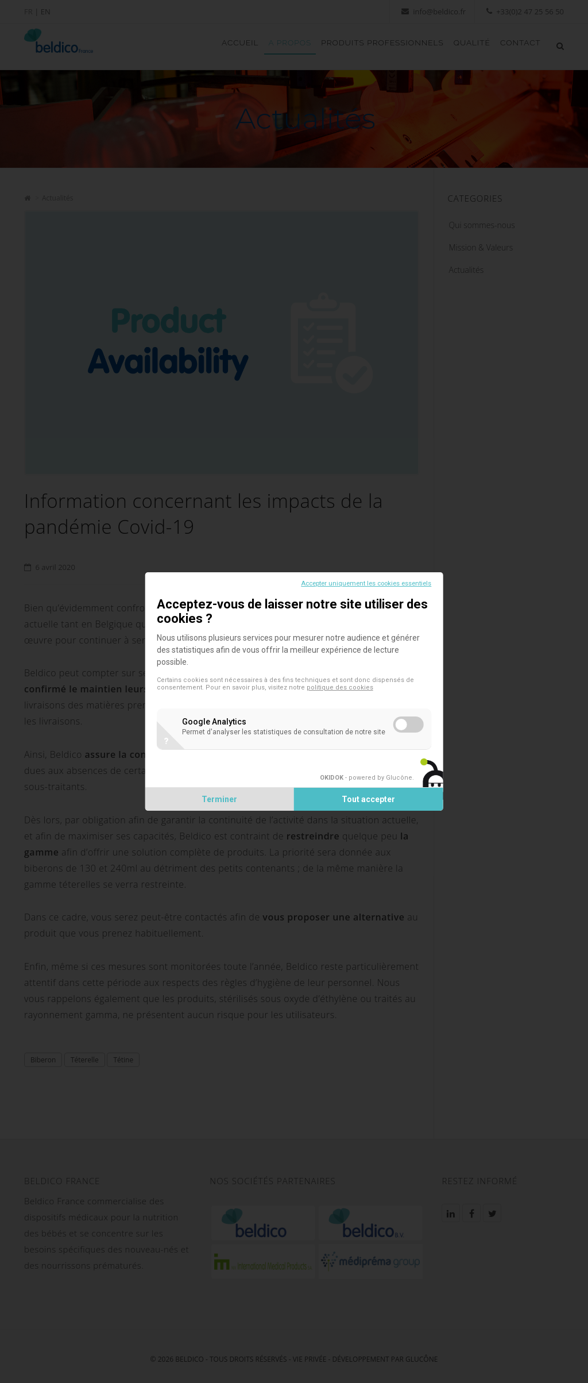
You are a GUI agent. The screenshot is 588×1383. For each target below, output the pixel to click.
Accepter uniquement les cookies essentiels (361, 578)
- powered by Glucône (361, 783)
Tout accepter (366, 804)
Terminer (222, 804)
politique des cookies (345, 682)
